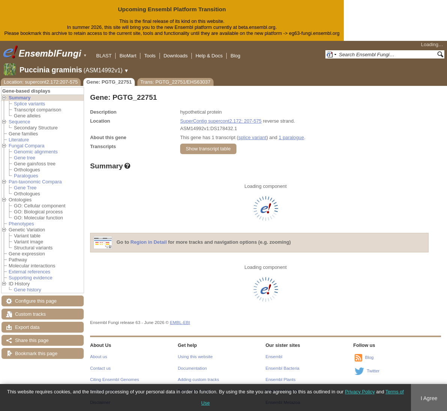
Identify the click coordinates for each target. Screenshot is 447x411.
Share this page (32, 340)
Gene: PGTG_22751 (109, 82)
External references (29, 271)
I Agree (429, 398)
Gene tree (24, 157)
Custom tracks (30, 314)
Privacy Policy (360, 391)
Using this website (195, 356)
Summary (19, 97)
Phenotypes (21, 223)
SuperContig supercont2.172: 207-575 (221, 121)
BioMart (127, 55)
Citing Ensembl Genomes (114, 379)
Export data (27, 327)
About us (98, 356)
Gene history (27, 289)
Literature (19, 139)
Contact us (100, 368)
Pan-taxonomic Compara (35, 181)
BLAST (103, 55)
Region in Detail (149, 242)
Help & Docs (209, 55)
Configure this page (36, 301)
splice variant (252, 137)
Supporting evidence (31, 277)
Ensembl (274, 356)
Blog (235, 55)
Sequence (19, 121)
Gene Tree (25, 187)
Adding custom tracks (198, 379)
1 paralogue (291, 137)
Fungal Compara (26, 145)
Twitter (373, 371)
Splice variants (29, 103)
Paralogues (26, 175)
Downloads (176, 55)
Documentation (192, 368)
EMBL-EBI (180, 322)
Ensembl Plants (281, 379)
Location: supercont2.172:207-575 (41, 82)
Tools (149, 55)
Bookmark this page (36, 353)
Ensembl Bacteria (283, 368)
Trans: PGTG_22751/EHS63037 (175, 82)
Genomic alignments (36, 151)
